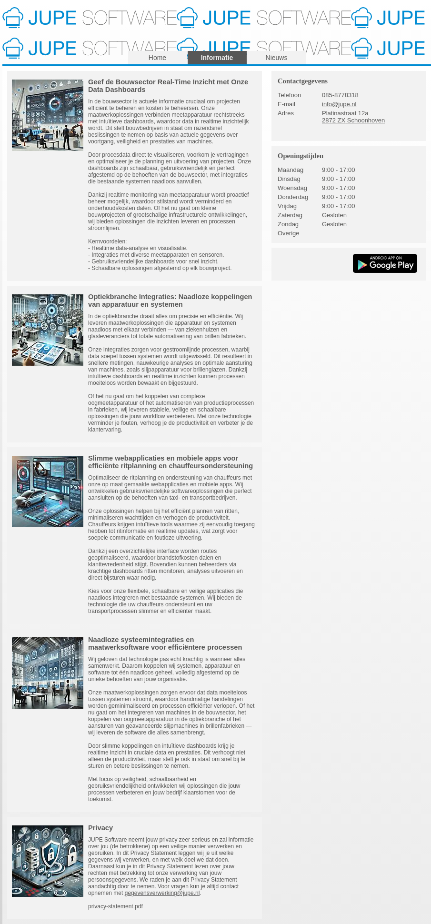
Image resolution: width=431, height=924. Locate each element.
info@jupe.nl (339, 104)
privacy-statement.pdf (115, 906)
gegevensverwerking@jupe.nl (162, 893)
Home (157, 57)
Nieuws (277, 57)
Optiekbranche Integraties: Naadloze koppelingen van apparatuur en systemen (170, 300)
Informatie (217, 57)
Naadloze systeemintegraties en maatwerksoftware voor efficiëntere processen (165, 643)
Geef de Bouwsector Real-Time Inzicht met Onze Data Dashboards (168, 85)
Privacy (100, 828)
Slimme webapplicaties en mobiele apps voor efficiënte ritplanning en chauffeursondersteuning (170, 462)
